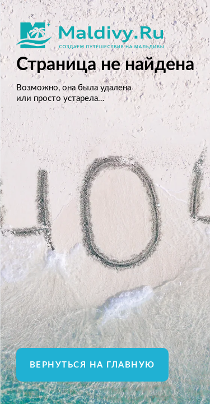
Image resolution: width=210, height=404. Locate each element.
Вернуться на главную (92, 365)
